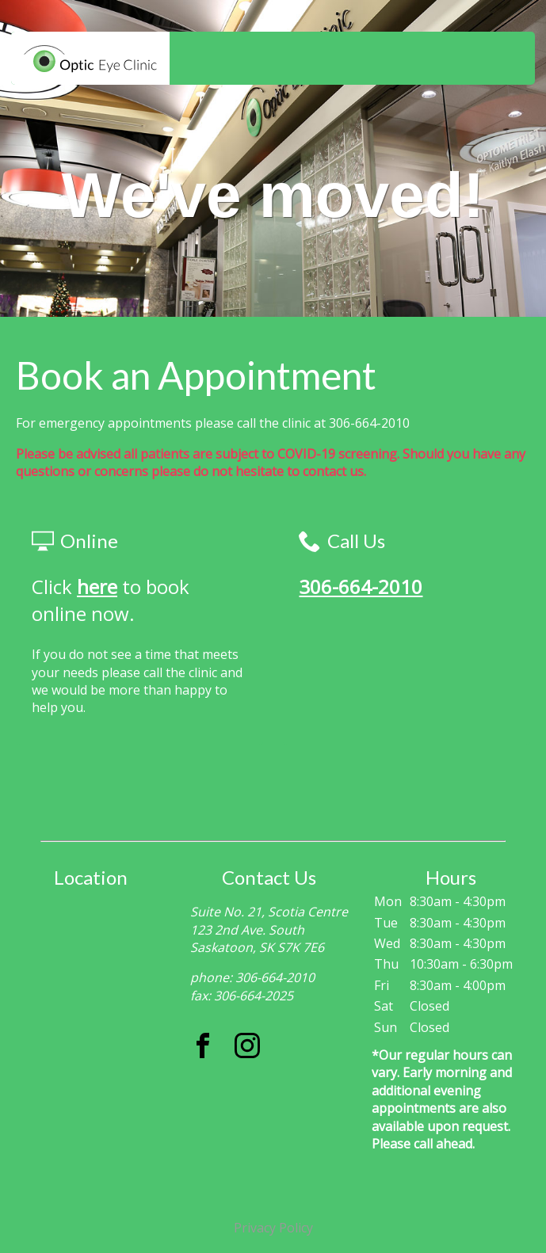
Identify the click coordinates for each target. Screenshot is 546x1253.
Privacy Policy (273, 1227)
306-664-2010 (360, 586)
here (97, 586)
